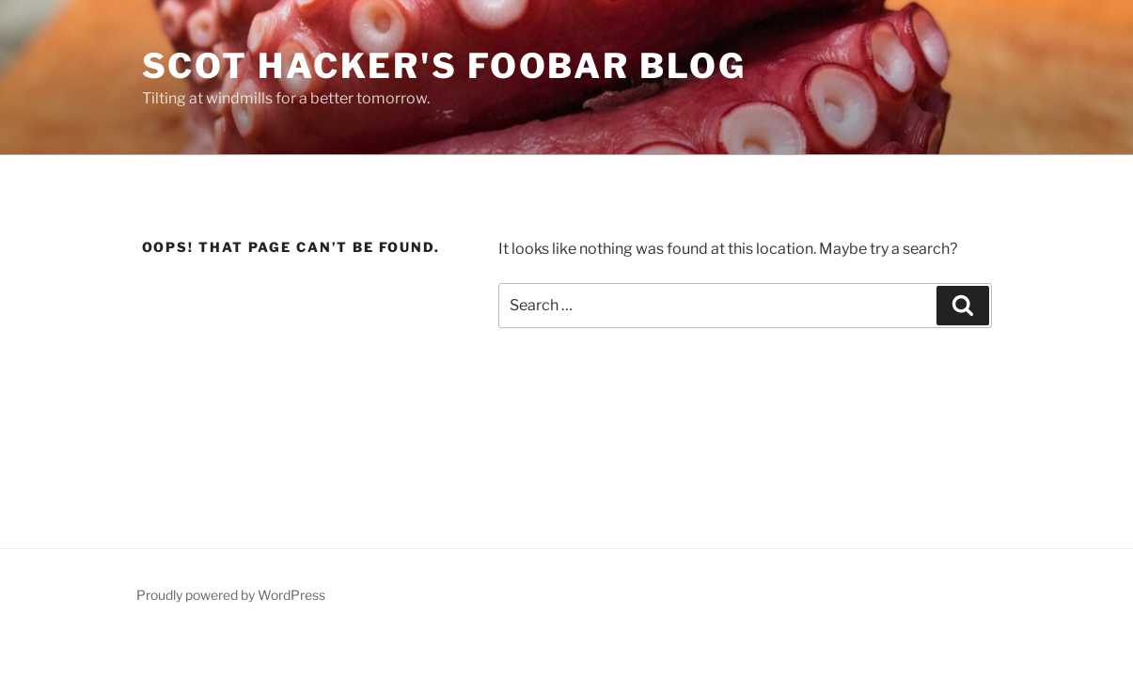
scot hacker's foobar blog (444, 66)
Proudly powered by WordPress (230, 595)
